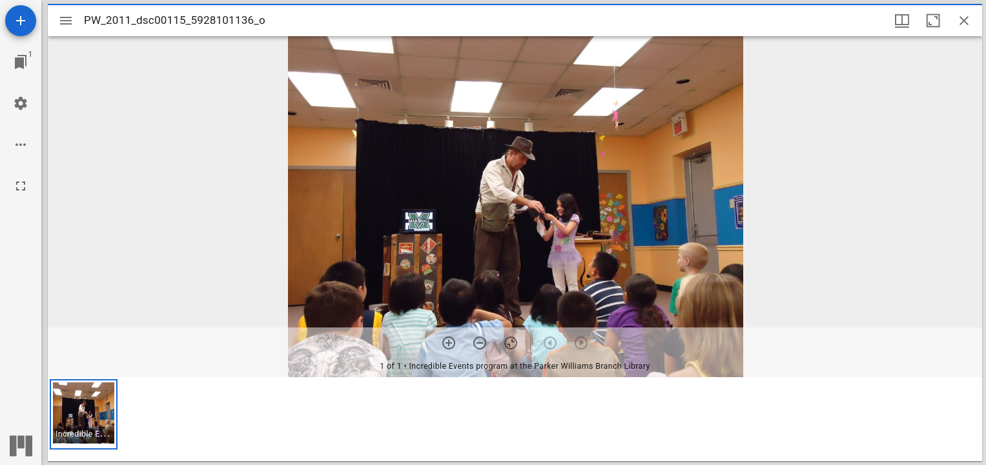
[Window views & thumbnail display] (902, 20)
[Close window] (964, 20)
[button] (83, 414)
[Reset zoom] (510, 342)
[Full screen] (20, 186)
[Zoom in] (448, 342)
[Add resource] (20, 20)
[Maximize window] (933, 20)
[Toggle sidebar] (65, 20)
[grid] (515, 419)
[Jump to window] (20, 62)
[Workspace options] (20, 144)
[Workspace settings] (20, 103)
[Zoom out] (479, 342)
